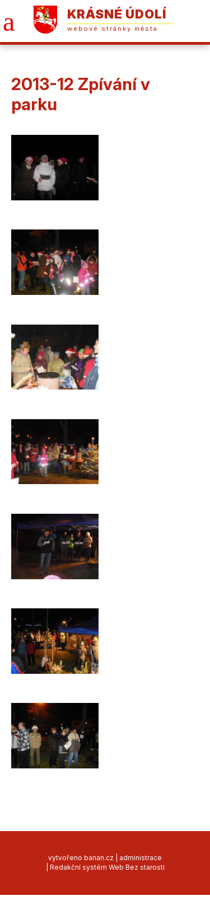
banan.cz (99, 857)
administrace (140, 857)
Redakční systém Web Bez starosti (107, 867)
